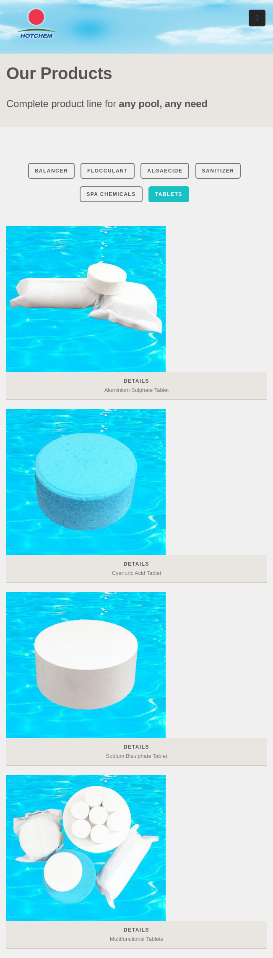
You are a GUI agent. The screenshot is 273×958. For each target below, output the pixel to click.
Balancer (51, 171)
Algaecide (164, 171)
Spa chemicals (111, 194)
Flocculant (107, 171)
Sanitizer (218, 171)
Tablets (168, 194)
